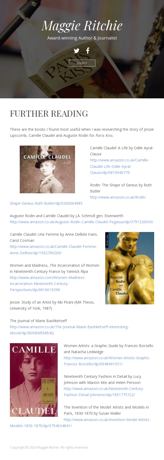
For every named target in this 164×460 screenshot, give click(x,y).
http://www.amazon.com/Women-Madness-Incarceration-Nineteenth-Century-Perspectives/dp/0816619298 (48, 283)
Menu (82, 63)
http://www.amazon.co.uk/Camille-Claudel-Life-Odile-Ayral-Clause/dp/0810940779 (119, 166)
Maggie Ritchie (82, 24)
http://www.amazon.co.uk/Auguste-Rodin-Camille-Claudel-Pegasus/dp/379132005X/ (81, 221)
